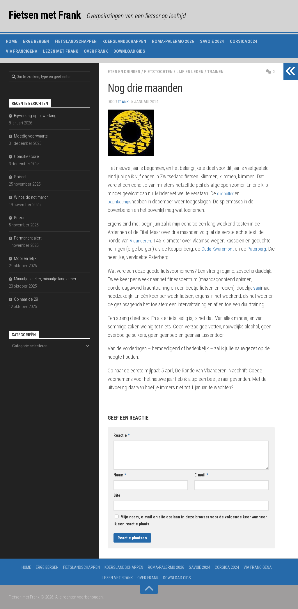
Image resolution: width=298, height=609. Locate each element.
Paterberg (259, 248)
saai (257, 287)
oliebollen (226, 193)
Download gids (129, 51)
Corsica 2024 (243, 41)
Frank (123, 101)
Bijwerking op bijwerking (35, 115)
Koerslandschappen (124, 41)
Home (11, 41)
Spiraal (20, 176)
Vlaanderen (141, 240)
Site (116, 495)
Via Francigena (21, 51)
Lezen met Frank (60, 51)
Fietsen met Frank (51, 16)
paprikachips (120, 201)
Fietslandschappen (76, 41)
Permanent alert (28, 238)
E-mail (201, 474)
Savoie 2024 (212, 41)
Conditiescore (26, 156)
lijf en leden (196, 71)
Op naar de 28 (26, 299)
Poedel (20, 217)
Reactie (121, 435)
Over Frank (96, 51)
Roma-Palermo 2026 (173, 41)
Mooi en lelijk (25, 258)
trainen (222, 71)
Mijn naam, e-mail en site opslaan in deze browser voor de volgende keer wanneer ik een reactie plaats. (190, 520)
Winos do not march (31, 197)
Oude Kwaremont (218, 248)
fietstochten (162, 71)
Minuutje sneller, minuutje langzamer (45, 278)
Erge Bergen (36, 41)
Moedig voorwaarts (31, 136)
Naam (119, 474)
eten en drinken (125, 71)
